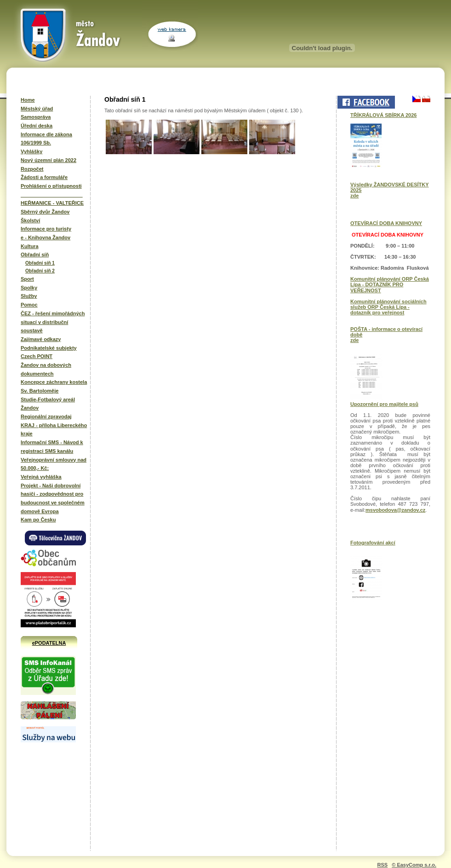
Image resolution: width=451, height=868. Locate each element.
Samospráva (36, 117)
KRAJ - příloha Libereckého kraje (54, 429)
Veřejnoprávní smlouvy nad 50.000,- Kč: (53, 464)
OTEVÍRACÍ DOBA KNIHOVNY (386, 223)
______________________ (52, 194)
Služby (29, 296)
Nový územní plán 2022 (48, 160)
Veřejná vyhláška (41, 477)
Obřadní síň (35, 254)
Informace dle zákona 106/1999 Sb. (46, 139)
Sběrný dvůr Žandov (45, 211)
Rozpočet (32, 169)
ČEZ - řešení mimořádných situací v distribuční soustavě (53, 322)
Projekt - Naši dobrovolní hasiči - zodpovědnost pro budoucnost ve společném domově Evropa (53, 498)
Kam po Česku (38, 519)
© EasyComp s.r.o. (414, 865)
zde (354, 195)
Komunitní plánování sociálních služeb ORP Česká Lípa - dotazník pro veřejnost (388, 307)
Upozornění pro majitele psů (384, 404)
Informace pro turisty (46, 228)
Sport (27, 279)
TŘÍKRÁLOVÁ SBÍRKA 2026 (383, 115)
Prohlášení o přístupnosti (51, 186)
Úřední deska (36, 125)
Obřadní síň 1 (40, 263)
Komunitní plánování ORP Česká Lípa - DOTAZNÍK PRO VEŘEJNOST (389, 284)
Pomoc (29, 304)
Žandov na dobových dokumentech (46, 369)
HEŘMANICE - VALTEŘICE (52, 203)
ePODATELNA (49, 643)
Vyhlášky (31, 151)
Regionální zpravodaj (46, 416)
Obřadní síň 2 (40, 270)
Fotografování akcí (372, 542)
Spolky (29, 287)
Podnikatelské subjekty (49, 348)
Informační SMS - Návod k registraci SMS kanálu (52, 447)
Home (28, 100)
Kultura (30, 246)
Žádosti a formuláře (44, 177)
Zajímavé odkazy (41, 339)
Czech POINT (36, 356)
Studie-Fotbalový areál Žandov (48, 404)
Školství (30, 220)
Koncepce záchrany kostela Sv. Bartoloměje (54, 386)
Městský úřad (37, 108)
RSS (382, 865)
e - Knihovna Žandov (45, 237)
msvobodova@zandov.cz (395, 510)
